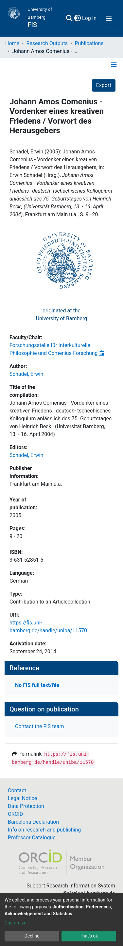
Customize (15, 922)
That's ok (89, 935)
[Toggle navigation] (109, 18)
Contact (17, 790)
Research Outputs (47, 43)
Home (12, 43)
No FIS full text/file (37, 685)
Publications (89, 43)
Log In (89, 18)
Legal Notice (22, 798)
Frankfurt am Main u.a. (35, 484)
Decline (32, 935)
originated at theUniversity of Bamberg (61, 314)
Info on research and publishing (44, 830)
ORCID (15, 814)
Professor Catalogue (32, 837)
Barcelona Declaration (33, 822)
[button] (77, 18)
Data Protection (26, 806)
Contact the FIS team (39, 726)
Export (103, 85)
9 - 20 (15, 536)
